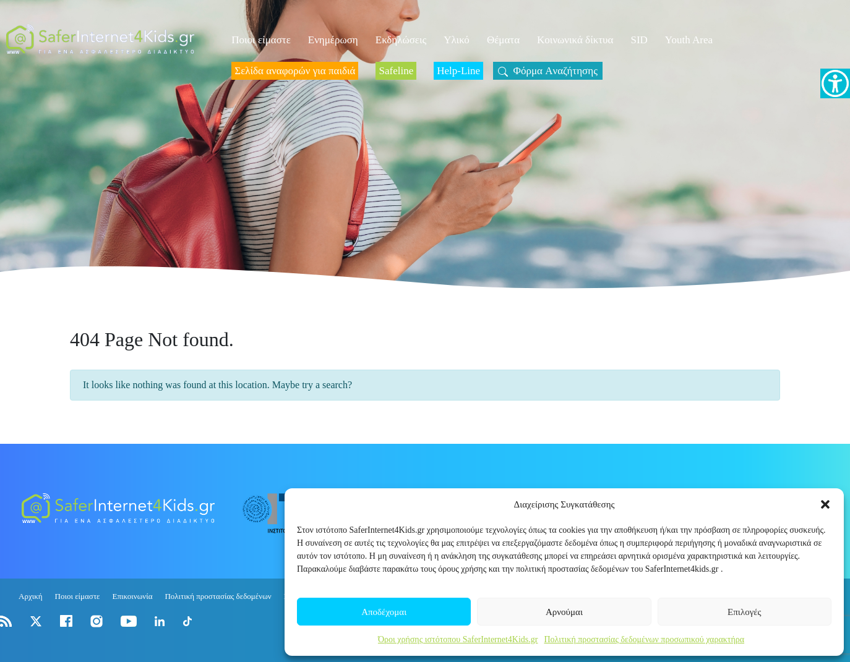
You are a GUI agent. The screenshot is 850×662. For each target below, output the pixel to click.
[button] (825, 504)
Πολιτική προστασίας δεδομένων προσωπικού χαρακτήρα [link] (644, 639)
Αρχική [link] (31, 596)
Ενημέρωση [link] (333, 40)
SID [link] (638, 40)
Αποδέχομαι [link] (383, 612)
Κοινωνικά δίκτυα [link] (575, 40)
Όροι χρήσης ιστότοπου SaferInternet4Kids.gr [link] (458, 639)
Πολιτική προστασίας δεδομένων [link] (218, 596)
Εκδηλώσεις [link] (401, 40)
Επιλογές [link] (744, 612)
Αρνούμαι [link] (564, 612)
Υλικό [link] (457, 40)
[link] (835, 83)
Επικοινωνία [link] (133, 596)
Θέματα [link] (503, 40)
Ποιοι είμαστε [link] (261, 40)
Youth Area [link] (689, 40)
